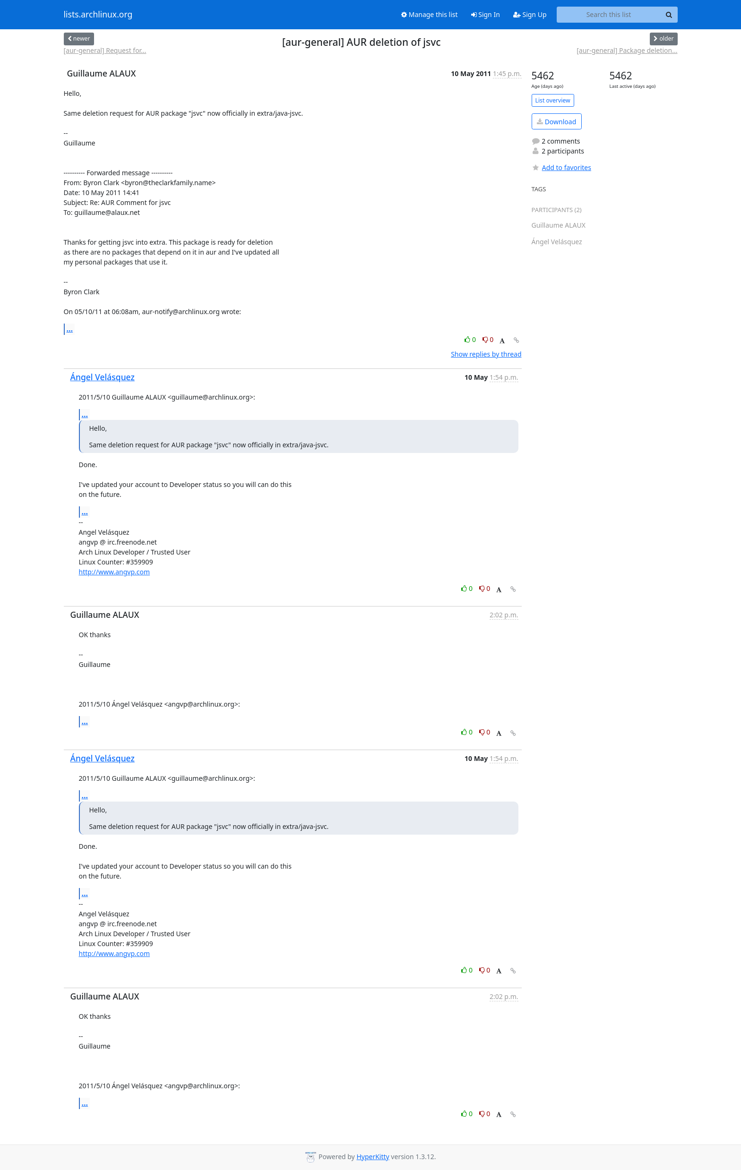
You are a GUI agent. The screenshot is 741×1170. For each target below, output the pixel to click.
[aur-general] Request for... (105, 50)
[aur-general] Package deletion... (627, 50)
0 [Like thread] (471, 339)
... (70, 329)
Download (556, 121)
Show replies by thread (486, 354)
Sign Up (530, 14)
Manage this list (429, 14)
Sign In (485, 14)
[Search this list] (609, 15)
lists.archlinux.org (98, 14)
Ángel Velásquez (102, 377)
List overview (552, 100)
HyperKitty (372, 1156)
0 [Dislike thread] (488, 339)
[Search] (669, 15)
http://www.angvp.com (114, 571)
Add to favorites (561, 167)
